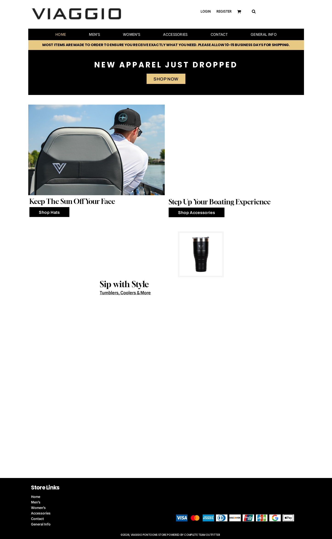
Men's (35, 502)
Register (224, 11)
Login (206, 11)
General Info (41, 524)
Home (35, 497)
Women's (38, 508)
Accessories (41, 513)
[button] (254, 11)
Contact (37, 519)
